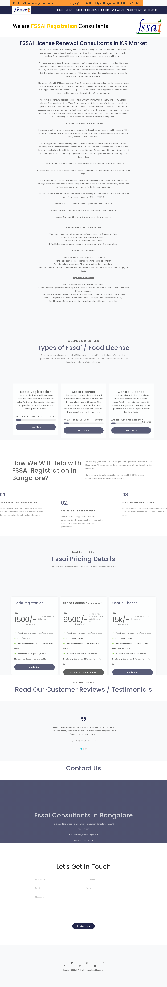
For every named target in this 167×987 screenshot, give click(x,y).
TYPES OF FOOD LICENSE (87, 10)
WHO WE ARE (118, 10)
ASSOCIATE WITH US (136, 10)
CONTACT (152, 10)
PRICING (105, 10)
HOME (56, 10)
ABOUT (69, 10)
